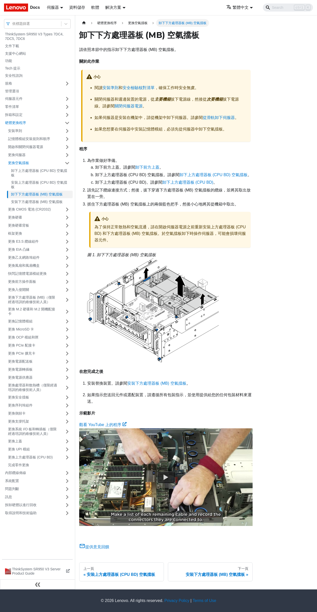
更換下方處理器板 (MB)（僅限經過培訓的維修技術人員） (31, 299)
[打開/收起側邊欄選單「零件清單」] (67, 107)
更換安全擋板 (18, 397)
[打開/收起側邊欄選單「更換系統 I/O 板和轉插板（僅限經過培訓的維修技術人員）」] (67, 431)
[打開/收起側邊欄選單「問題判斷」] (67, 489)
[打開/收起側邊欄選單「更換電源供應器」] (67, 378)
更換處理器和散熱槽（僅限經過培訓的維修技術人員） (32, 387)
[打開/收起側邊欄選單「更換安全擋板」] (67, 397)
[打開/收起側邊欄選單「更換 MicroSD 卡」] (67, 329)
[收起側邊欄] (37, 584)
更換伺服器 (17, 155)
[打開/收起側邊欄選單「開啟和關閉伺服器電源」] (67, 147)
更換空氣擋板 (18, 163)
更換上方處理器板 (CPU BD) (30, 457)
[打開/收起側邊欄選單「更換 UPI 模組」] (67, 449)
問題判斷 (12, 489)
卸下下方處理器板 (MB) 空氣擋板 (37, 194)
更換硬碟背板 (18, 225)
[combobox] (12, 24)
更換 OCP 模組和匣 (23, 337)
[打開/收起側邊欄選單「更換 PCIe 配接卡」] (67, 346)
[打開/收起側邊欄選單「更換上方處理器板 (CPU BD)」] (67, 457)
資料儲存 (77, 7)
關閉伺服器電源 (129, 106)
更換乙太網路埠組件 (24, 257)
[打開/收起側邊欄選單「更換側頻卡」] (67, 414)
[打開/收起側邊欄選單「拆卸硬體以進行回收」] (67, 505)
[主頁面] (84, 23)
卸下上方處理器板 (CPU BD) (188, 182)
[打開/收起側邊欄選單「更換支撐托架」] (67, 422)
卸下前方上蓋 (147, 167)
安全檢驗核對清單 (139, 88)
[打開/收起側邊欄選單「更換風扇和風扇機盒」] (67, 266)
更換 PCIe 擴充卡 (21, 353)
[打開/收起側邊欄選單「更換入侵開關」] (67, 290)
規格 (8, 83)
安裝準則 (15, 131)
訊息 (8, 497)
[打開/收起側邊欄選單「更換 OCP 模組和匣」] (67, 337)
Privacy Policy (176, 600)
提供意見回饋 (94, 547)
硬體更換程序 (15, 123)
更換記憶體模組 (20, 321)
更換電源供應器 (20, 377)
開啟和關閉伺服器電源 (25, 147)
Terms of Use (204, 600)
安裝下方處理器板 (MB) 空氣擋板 (37, 202)
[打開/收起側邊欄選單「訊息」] (67, 497)
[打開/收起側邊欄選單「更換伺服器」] (67, 155)
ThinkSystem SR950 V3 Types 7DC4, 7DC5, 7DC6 (34, 36)
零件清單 (12, 107)
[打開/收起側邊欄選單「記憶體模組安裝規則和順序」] (67, 139)
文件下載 (12, 46)
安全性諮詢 (14, 76)
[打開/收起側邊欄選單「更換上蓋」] (67, 441)
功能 (8, 61)
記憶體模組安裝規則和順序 (29, 139)
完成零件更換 (18, 465)
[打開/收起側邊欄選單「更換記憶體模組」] (67, 321)
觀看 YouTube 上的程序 (103, 425)
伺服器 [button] (53, 7)
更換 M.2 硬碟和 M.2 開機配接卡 (31, 311)
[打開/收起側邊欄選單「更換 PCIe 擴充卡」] (67, 354)
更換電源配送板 (20, 361)
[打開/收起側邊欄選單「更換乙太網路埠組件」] (67, 258)
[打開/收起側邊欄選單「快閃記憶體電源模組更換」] (67, 274)
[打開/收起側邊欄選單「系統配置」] (67, 481)
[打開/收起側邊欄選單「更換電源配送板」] (67, 362)
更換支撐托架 (18, 421)
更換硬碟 (15, 217)
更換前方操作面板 (22, 282)
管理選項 (12, 91)
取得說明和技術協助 (21, 513)
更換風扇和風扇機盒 (24, 265)
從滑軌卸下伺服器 (219, 117)
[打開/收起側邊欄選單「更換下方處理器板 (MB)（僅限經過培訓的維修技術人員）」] (67, 300)
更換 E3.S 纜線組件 (23, 241)
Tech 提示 (12, 68)
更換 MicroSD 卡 (21, 329)
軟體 (95, 7)
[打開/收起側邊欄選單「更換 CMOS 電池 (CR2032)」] (67, 210)
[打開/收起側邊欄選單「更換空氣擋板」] (67, 163)
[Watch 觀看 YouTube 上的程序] (166, 477)
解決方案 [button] (113, 7)
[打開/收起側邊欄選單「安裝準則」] (67, 131)
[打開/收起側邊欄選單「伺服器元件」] (67, 99)
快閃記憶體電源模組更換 (27, 273)
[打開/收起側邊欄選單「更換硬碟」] (67, 218)
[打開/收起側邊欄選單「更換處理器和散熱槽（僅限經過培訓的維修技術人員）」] (67, 387)
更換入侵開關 (18, 290)
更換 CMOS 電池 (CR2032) (29, 209)
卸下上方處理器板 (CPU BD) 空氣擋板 (39, 173)
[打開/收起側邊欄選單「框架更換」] (67, 234)
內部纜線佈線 (15, 473)
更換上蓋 (15, 441)
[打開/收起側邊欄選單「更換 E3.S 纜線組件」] (67, 242)
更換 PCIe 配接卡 (21, 345)
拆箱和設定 (14, 115)
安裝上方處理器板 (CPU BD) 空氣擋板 (39, 184)
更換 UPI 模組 (19, 449)
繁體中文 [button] (237, 7)
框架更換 (15, 233)
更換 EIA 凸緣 (19, 249)
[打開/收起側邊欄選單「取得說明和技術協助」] (67, 513)
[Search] (288, 8)
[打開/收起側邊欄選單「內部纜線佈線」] (67, 473)
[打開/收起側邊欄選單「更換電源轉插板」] (67, 370)
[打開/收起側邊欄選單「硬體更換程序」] (67, 123)
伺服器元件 (14, 99)
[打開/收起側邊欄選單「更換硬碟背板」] (67, 226)
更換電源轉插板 (20, 369)
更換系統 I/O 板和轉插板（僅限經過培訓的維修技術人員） (32, 431)
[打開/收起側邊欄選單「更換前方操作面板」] (67, 282)
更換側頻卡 (17, 413)
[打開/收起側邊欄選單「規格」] (67, 84)
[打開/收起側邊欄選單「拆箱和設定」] (67, 115)
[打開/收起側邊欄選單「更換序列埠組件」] (67, 405)
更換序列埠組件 (20, 405)
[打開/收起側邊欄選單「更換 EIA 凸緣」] (67, 250)
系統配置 (12, 481)
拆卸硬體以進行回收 (21, 505)
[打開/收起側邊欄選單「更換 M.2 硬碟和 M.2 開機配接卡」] (67, 311)
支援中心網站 (15, 53)
